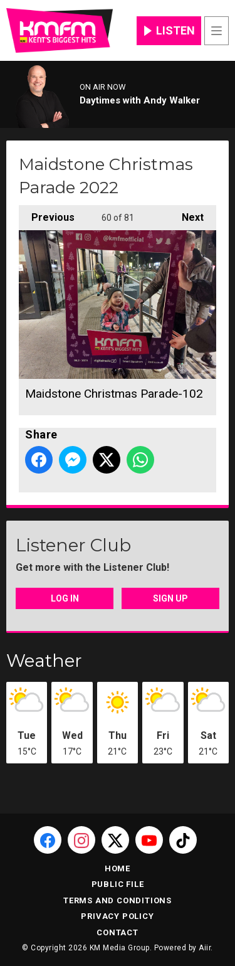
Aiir (205, 947)
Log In (65, 598)
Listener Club (73, 545)
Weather (44, 660)
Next (186, 214)
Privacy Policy (117, 916)
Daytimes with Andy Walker (140, 100)
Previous (47, 214)
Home (117, 868)
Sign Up (170, 598)
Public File (117, 884)
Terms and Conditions (117, 900)
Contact (117, 932)
